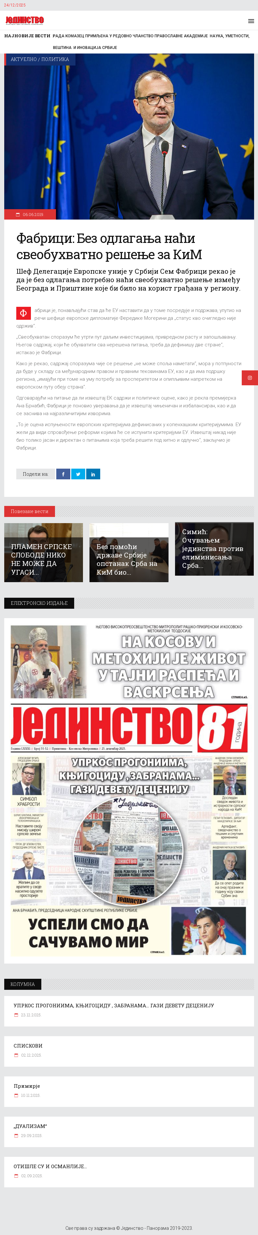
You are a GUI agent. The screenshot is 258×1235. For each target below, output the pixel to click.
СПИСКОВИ (28, 1045)
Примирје (27, 1086)
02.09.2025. (31, 1175)
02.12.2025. (31, 1055)
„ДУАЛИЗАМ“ (30, 1126)
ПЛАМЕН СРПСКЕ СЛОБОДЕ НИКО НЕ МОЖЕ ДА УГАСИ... (41, 559)
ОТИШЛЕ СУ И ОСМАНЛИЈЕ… (50, 1166)
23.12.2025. (31, 1014)
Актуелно (24, 59)
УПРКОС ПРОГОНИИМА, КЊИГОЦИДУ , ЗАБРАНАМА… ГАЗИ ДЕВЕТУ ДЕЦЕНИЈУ (114, 1005)
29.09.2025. (31, 1135)
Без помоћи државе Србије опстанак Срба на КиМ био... (127, 559)
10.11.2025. (30, 1095)
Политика (55, 59)
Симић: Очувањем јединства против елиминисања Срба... (212, 548)
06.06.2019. (33, 214)
